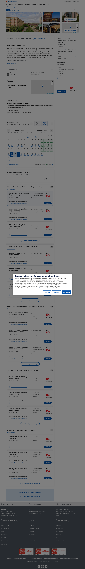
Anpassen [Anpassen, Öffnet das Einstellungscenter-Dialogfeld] (56, 292)
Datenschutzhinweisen (38, 287)
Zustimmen (66, 292)
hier (59, 287)
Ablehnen (47, 292)
